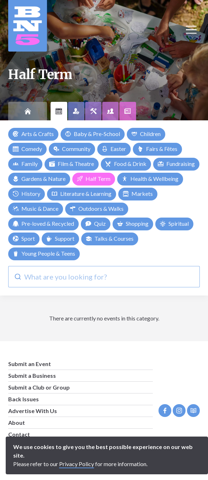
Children (146, 133)
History (26, 193)
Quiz (95, 223)
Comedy (27, 148)
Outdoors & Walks (97, 208)
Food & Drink (125, 163)
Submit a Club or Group (39, 387)
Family (25, 163)
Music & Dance (35, 208)
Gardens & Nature (39, 178)
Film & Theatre (71, 163)
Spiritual (174, 223)
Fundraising (176, 163)
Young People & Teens (44, 253)
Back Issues (23, 399)
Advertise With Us (32, 410)
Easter (114, 148)
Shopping (133, 223)
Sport (24, 238)
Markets (138, 193)
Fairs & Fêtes (157, 148)
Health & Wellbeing (150, 178)
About (16, 422)
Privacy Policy (76, 463)
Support (60, 238)
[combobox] (103, 276)
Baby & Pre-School (92, 133)
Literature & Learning (81, 193)
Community (71, 148)
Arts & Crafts (33, 133)
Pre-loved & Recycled (43, 223)
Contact (19, 434)
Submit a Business (32, 375)
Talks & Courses (110, 238)
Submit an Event (29, 363)
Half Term (93, 178)
